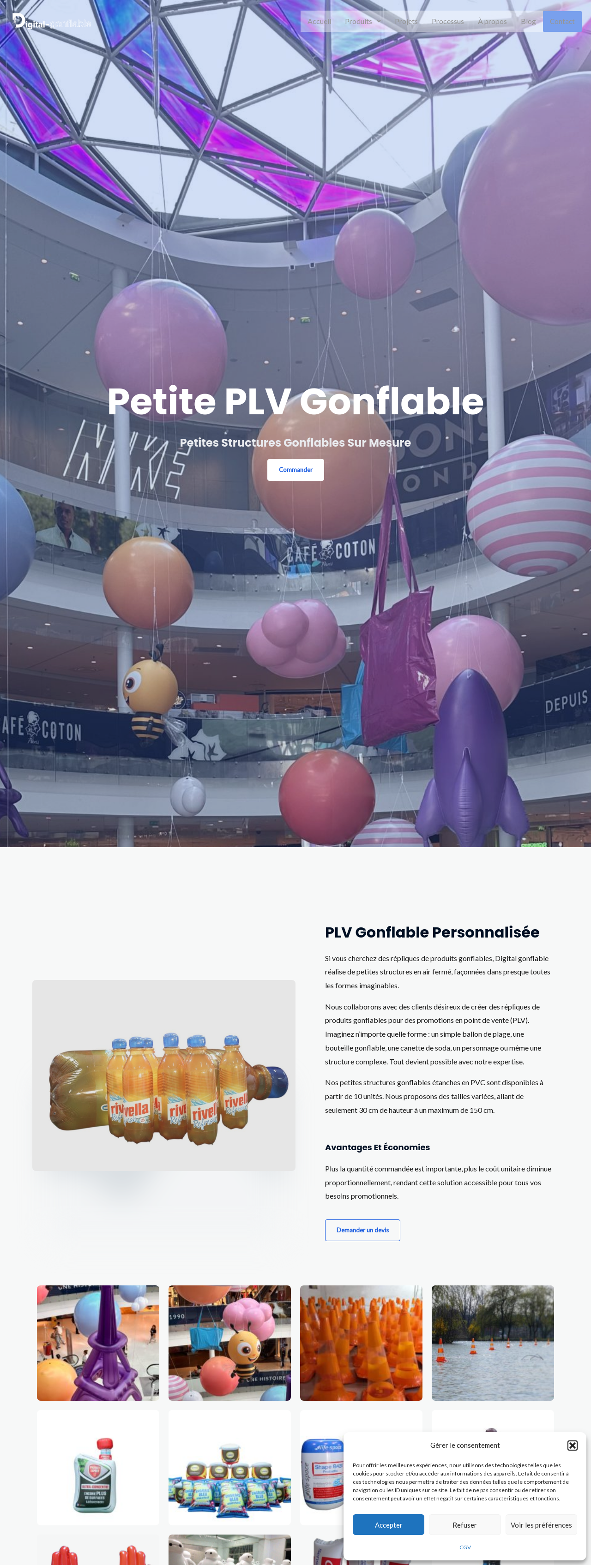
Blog (529, 21)
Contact (563, 21)
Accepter (389, 1525)
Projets (407, 21)
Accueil (320, 21)
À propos (493, 21)
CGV (465, 1547)
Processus (449, 21)
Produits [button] (364, 21)
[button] (572, 1445)
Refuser (464, 1525)
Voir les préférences (541, 1525)
